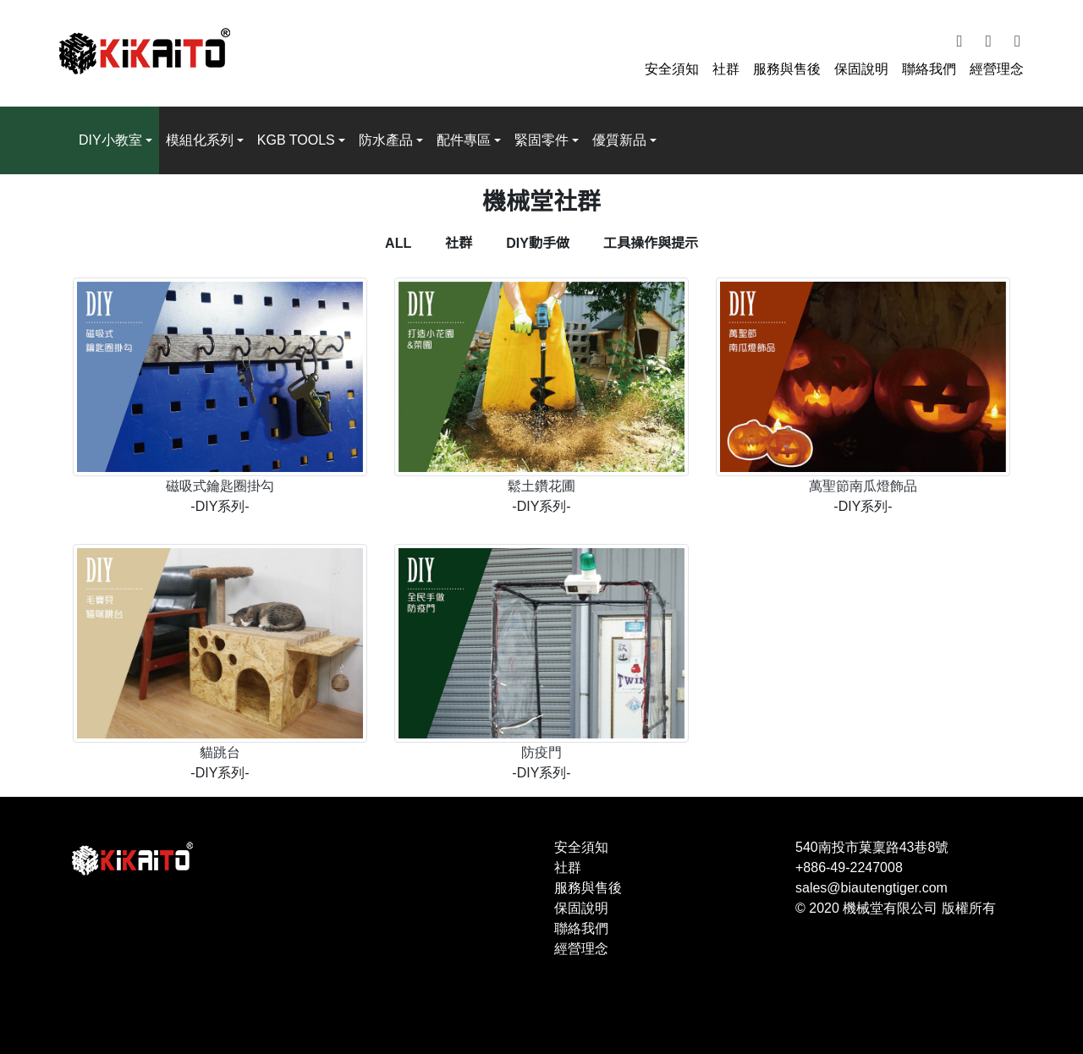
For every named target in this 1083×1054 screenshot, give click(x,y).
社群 (725, 69)
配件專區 (464, 140)
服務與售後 (787, 69)
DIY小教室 (110, 140)
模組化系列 (200, 140)
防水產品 (386, 140)
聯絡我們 (929, 69)
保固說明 (861, 69)
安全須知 (672, 69)
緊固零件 (541, 140)
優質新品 (619, 140)
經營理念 (997, 69)
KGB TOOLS (296, 140)
